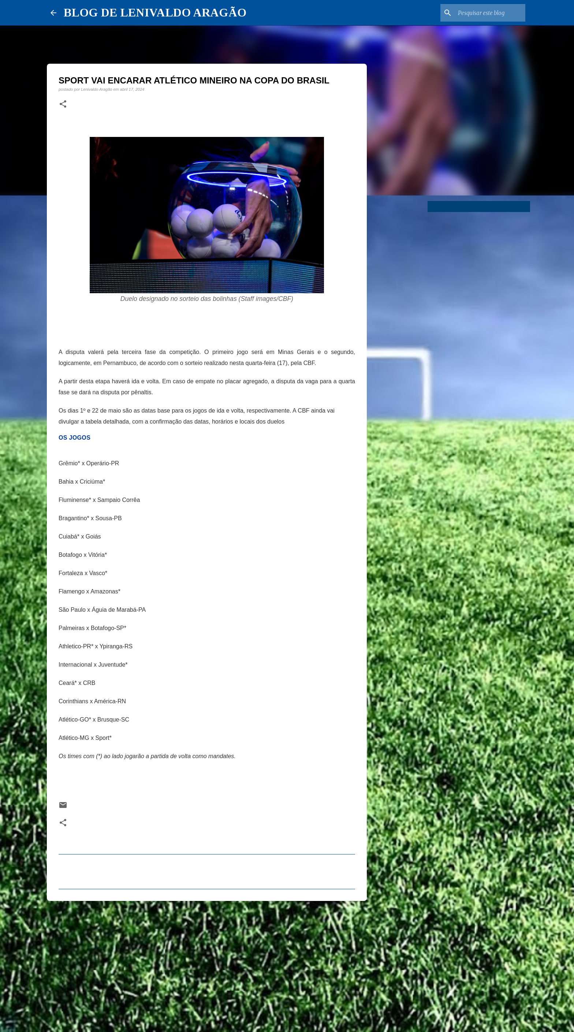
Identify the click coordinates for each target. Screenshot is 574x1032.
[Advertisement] (207, 963)
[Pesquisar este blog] (486, 13)
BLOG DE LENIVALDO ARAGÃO (155, 12)
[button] (63, 104)
